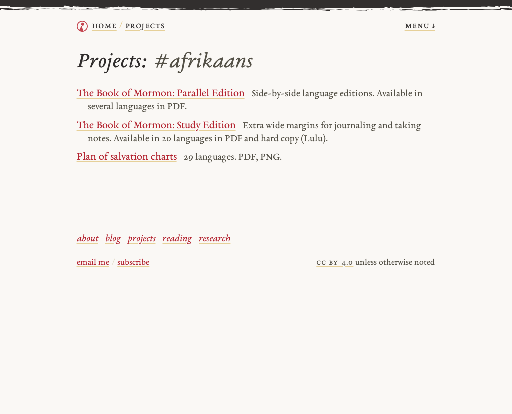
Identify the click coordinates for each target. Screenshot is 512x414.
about (87, 239)
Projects (146, 26)
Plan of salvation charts (127, 157)
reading (177, 239)
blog (113, 239)
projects (142, 239)
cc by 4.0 (335, 263)
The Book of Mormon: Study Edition (156, 126)
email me (93, 263)
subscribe (134, 263)
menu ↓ (420, 26)
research (214, 239)
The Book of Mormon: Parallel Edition (161, 94)
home (104, 26)
